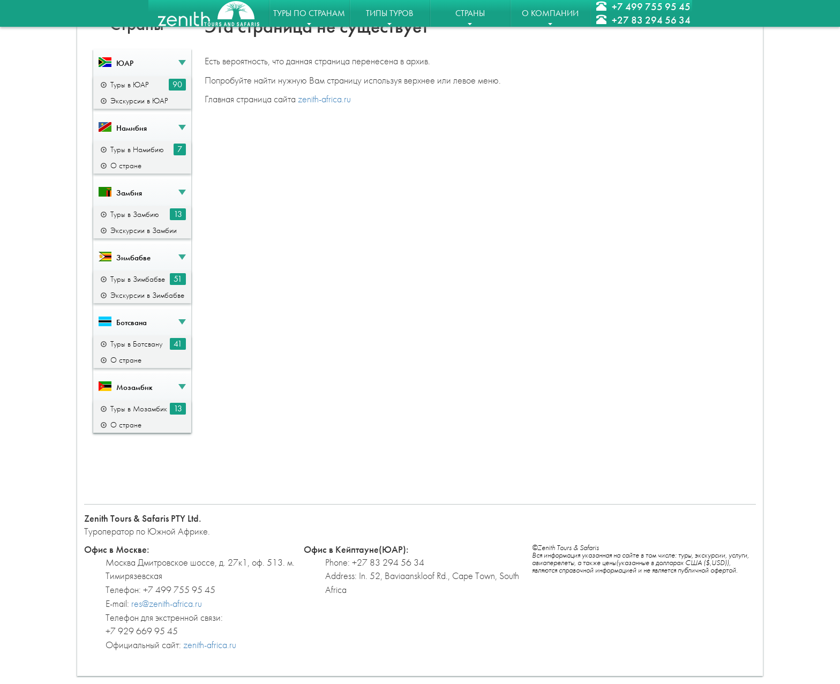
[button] (142, 63)
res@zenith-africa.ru (166, 603)
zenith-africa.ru (324, 99)
